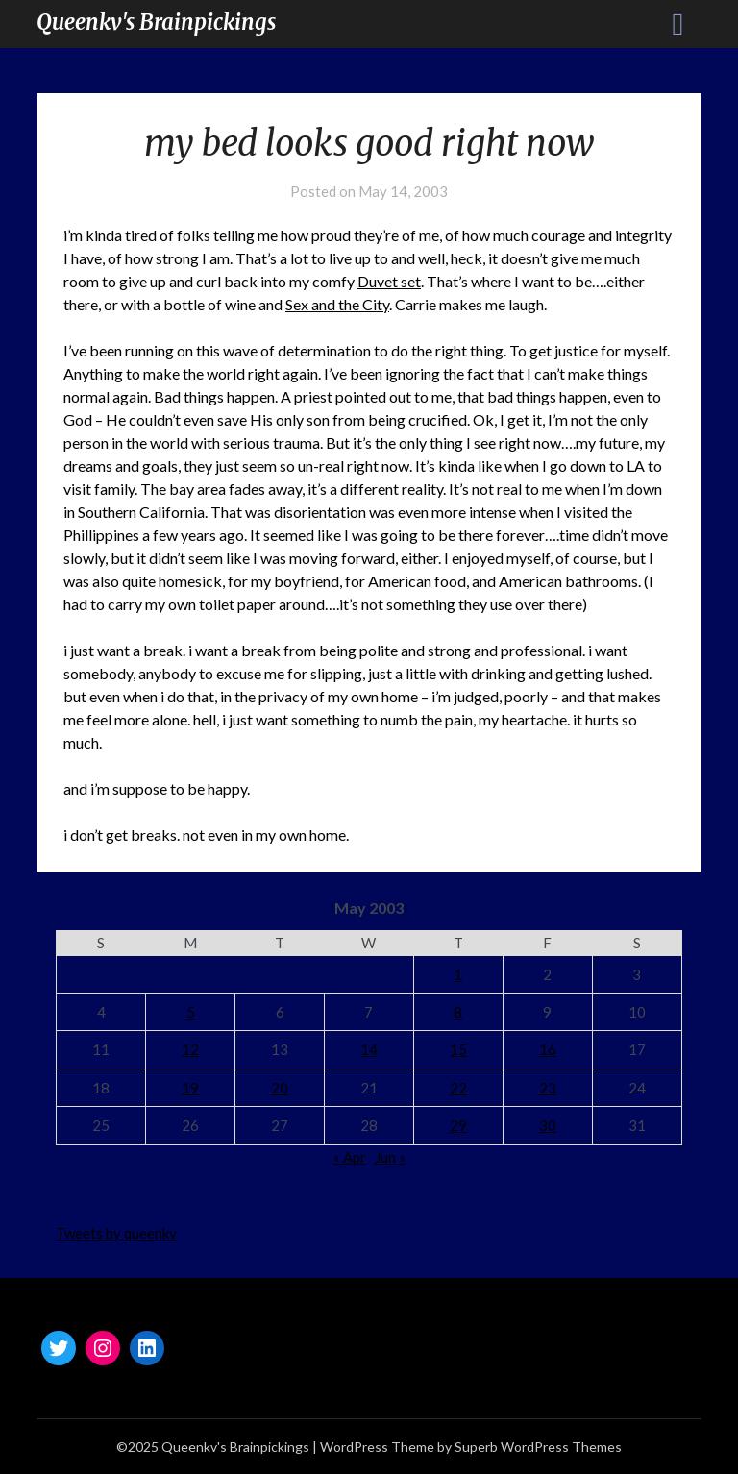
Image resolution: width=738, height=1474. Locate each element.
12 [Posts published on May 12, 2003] (190, 1049)
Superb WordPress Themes (538, 1446)
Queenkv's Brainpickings (156, 22)
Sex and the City (337, 304)
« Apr (349, 1157)
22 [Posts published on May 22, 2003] (458, 1087)
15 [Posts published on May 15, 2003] (458, 1049)
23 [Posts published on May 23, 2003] (547, 1087)
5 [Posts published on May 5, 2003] (190, 1011)
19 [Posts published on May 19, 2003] (190, 1087)
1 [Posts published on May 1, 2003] (458, 974)
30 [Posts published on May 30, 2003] (547, 1125)
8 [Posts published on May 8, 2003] (458, 1011)
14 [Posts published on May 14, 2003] (369, 1049)
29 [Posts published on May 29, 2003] (458, 1125)
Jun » (390, 1157)
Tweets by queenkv (116, 1232)
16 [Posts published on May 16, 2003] (547, 1049)
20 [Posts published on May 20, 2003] (279, 1087)
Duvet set (389, 281)
